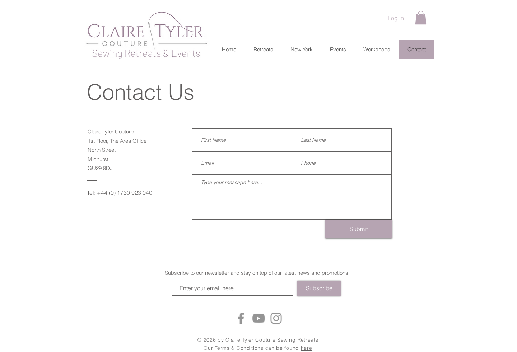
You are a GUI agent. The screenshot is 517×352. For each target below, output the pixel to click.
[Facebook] (240, 318)
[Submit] (358, 229)
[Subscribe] (319, 288)
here (306, 348)
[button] (421, 17)
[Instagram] (276, 318)
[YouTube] (258, 318)
